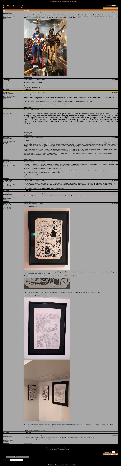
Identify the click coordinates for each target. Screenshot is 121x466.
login (74, 448)
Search (64, 1)
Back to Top (6, 77)
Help (67, 1)
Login (75, 1)
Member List (58, 1)
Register (72, 1)
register (72, 449)
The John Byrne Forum (19, 5)
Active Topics (51, 1)
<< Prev (107, 5)
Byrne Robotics (7, 5)
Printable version (18, 456)
